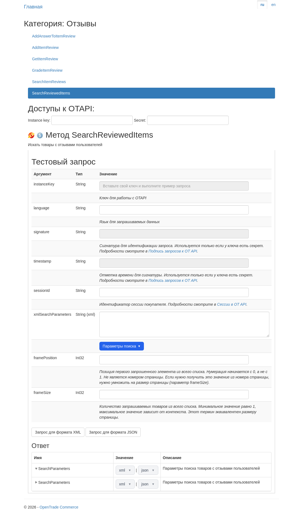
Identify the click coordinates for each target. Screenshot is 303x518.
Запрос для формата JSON (113, 432)
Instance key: (39, 120)
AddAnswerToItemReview (53, 36)
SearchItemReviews (49, 82)
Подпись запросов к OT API (173, 251)
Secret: (140, 120)
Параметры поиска (122, 346)
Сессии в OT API (232, 304)
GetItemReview (45, 59)
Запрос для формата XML (58, 432)
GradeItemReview (47, 70)
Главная (33, 7)
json (148, 470)
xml (125, 470)
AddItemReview (45, 47)
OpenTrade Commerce (59, 507)
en (273, 4)
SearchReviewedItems (51, 93)
